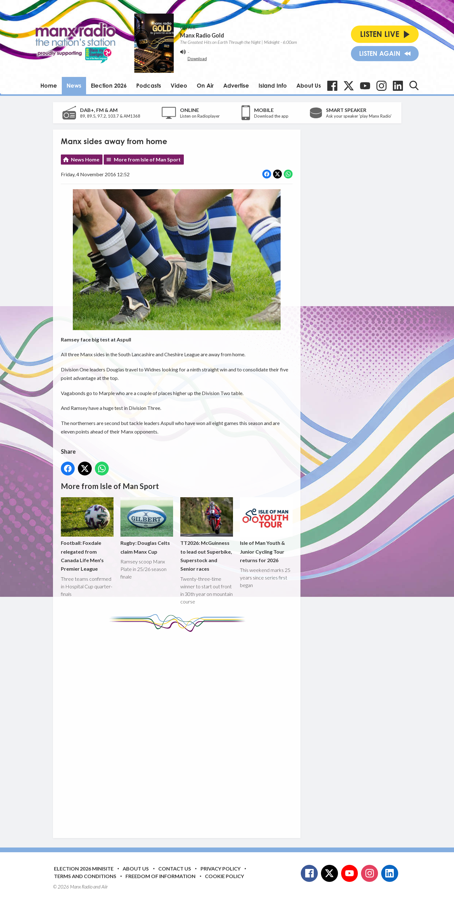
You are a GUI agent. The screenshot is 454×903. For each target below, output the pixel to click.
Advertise (236, 85)
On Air (205, 85)
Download (197, 58)
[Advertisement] (179, 730)
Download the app (271, 116)
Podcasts (148, 85)
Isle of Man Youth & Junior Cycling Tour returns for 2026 (266, 530)
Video (179, 85)
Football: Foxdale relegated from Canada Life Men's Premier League (87, 534)
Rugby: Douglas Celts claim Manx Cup (146, 526)
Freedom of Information (160, 876)
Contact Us (174, 868)
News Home (85, 159)
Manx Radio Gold (202, 35)
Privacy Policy (221, 868)
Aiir (105, 886)
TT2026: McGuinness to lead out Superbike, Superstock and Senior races (206, 534)
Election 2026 (109, 85)
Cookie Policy (224, 876)
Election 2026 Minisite (84, 868)
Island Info (273, 85)
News (74, 85)
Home (48, 85)
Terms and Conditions (85, 876)
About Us (308, 85)
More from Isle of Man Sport (147, 159)
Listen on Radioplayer (200, 116)
